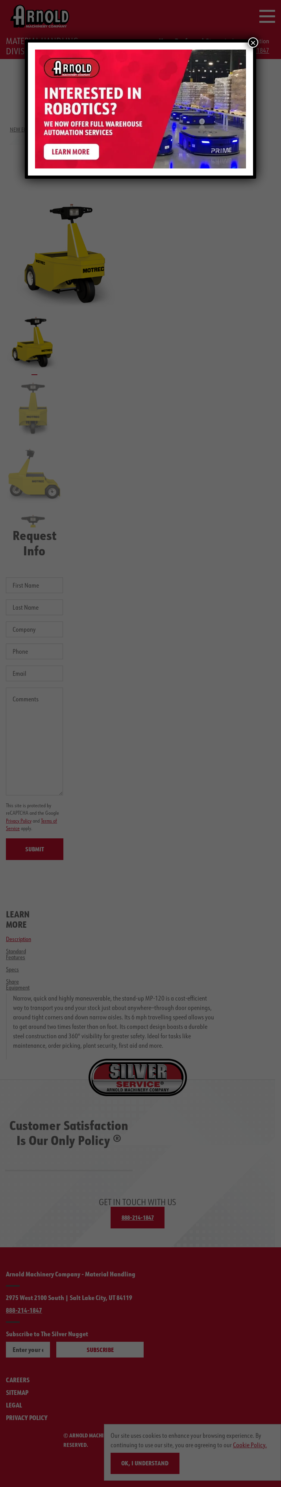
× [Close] (253, 42)
